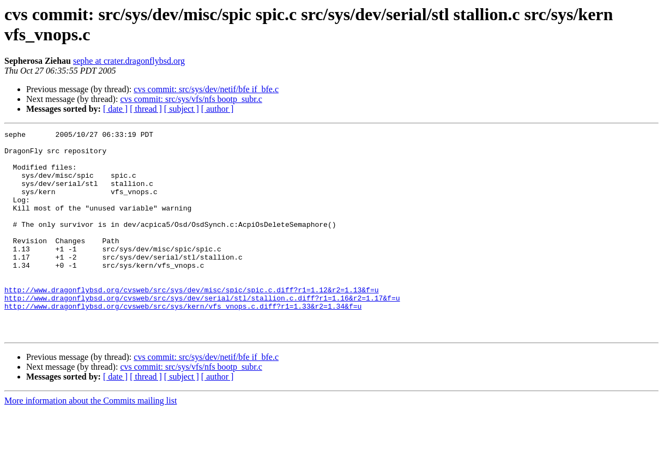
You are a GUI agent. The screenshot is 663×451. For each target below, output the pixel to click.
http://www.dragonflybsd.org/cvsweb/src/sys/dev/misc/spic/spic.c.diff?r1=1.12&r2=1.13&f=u (191, 322)
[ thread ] (146, 108)
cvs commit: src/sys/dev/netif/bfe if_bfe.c (206, 89)
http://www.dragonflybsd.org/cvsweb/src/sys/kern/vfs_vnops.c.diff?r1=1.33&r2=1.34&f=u (182, 342)
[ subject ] (181, 108)
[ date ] (115, 108)
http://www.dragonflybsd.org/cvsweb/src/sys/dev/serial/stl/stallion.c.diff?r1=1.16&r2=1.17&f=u (202, 332)
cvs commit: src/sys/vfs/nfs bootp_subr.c (191, 99)
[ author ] (217, 108)
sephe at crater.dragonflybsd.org (129, 60)
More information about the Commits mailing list (90, 441)
